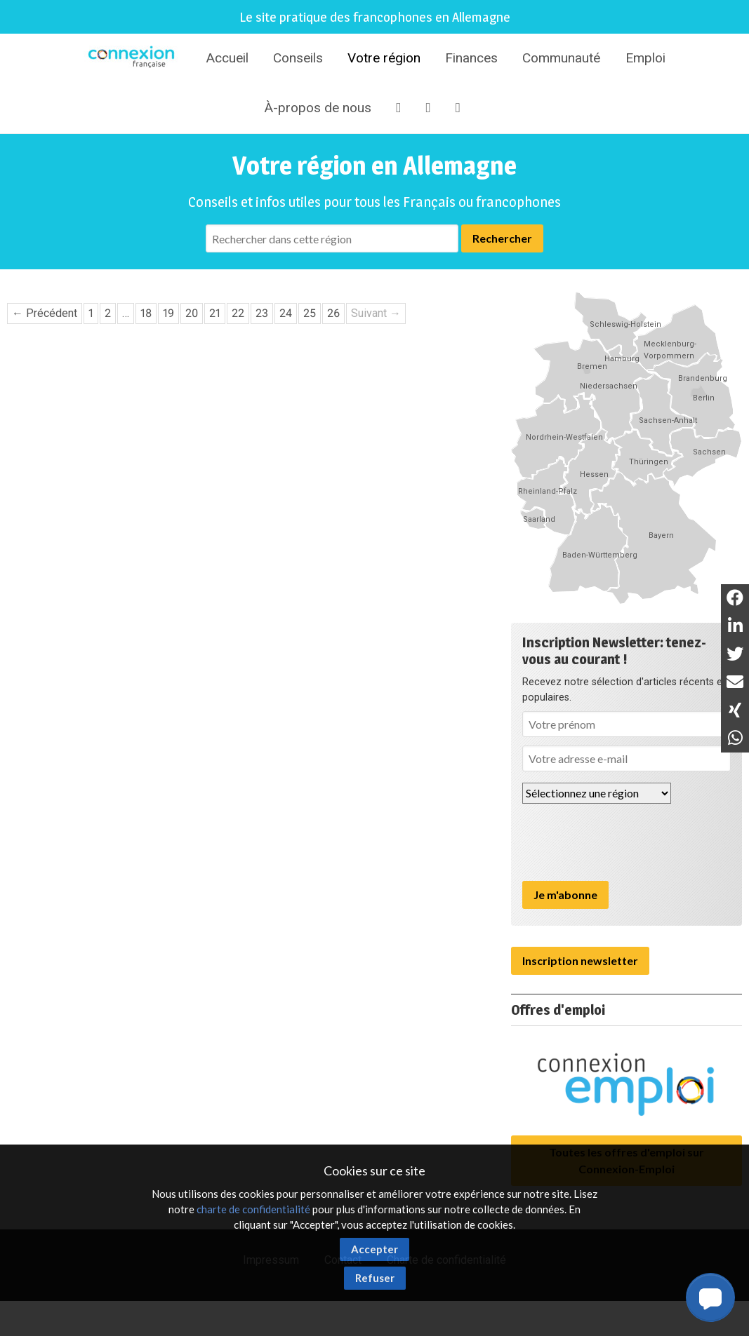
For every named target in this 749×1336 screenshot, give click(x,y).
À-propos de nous (317, 108)
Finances (471, 58)
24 (285, 313)
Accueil (227, 58)
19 (168, 313)
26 (333, 313)
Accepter (374, 1249)
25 (309, 313)
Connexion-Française (133, 59)
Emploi (645, 58)
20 (191, 313)
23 (262, 313)
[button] (710, 1297)
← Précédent (44, 313)
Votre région (383, 58)
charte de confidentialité (253, 1209)
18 (146, 313)
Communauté (561, 58)
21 (214, 313)
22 (238, 313)
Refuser (375, 1277)
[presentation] (629, 842)
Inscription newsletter (580, 960)
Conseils (298, 58)
